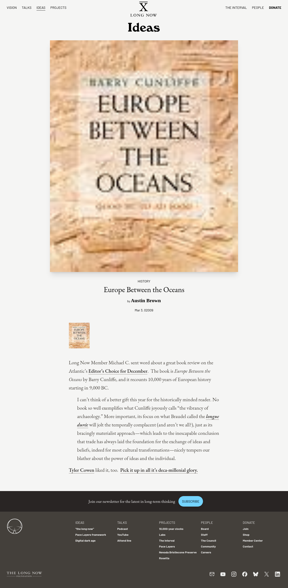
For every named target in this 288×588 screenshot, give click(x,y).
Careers (206, 552)
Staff (204, 534)
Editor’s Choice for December (117, 371)
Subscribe (190, 501)
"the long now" (84, 529)
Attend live (124, 540)
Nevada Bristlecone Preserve (178, 552)
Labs (162, 534)
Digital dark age (85, 540)
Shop (246, 534)
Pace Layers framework (90, 534)
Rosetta (164, 558)
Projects (58, 7)
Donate (275, 7)
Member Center (253, 540)
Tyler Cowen (81, 470)
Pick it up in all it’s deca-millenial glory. (159, 470)
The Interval (236, 7)
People (258, 7)
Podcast (122, 529)
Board (205, 529)
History (144, 281)
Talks (26, 7)
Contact (248, 546)
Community (208, 546)
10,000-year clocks (171, 529)
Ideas (41, 7)
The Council (208, 540)
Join (246, 529)
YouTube (122, 534)
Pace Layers (167, 546)
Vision (12, 7)
